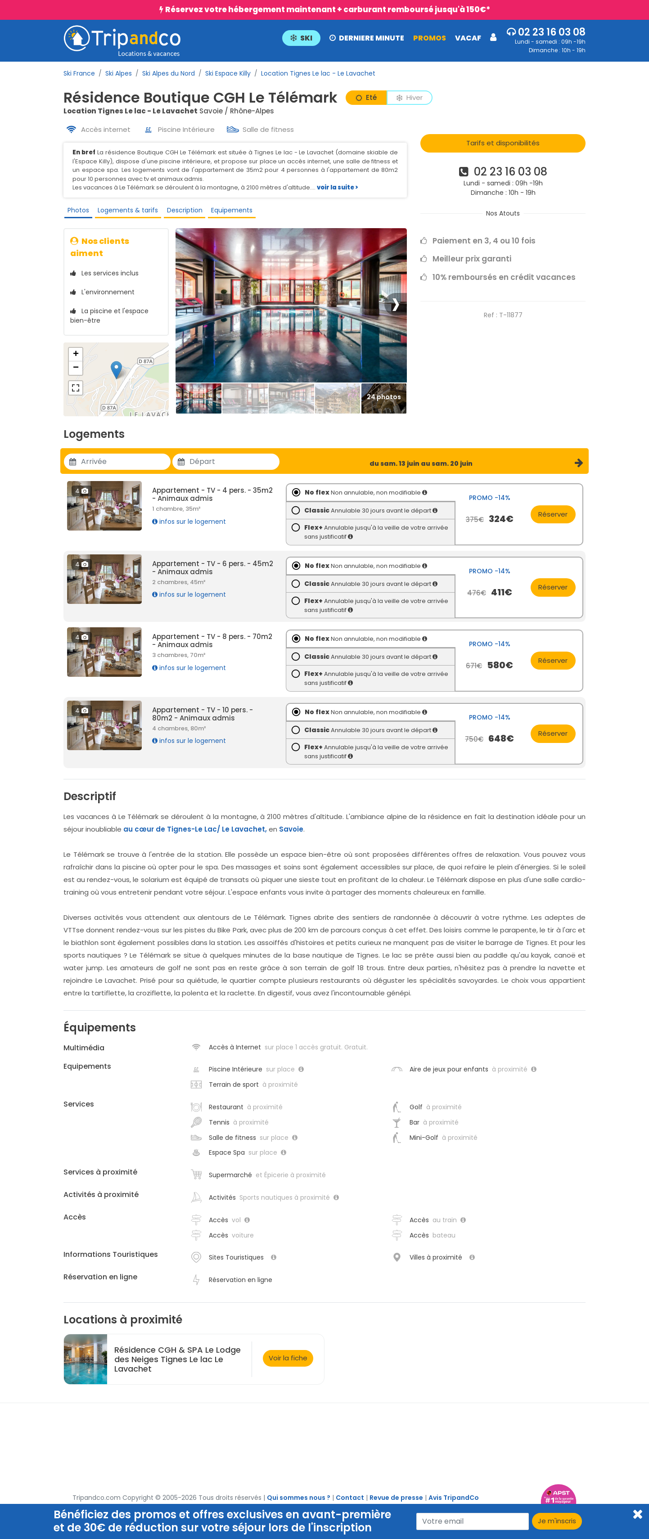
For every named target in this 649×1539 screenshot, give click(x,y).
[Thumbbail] (199, 404)
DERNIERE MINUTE (366, 38)
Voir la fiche (288, 1364)
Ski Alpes (118, 73)
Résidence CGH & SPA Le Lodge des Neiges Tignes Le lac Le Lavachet (177, 1365)
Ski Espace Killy (228, 73)
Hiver (410, 97)
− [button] (76, 374)
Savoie (291, 835)
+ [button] (76, 361)
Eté (366, 97)
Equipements (228, 211)
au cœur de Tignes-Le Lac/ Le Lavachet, (195, 835)
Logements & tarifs (125, 211)
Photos (76, 211)
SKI (301, 38)
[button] (389, 37)
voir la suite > (337, 187)
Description (181, 211)
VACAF (468, 38)
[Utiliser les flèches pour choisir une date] (126, 468)
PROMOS (429, 38)
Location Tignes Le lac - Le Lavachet (318, 73)
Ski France (79, 73)
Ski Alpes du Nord (168, 73)
